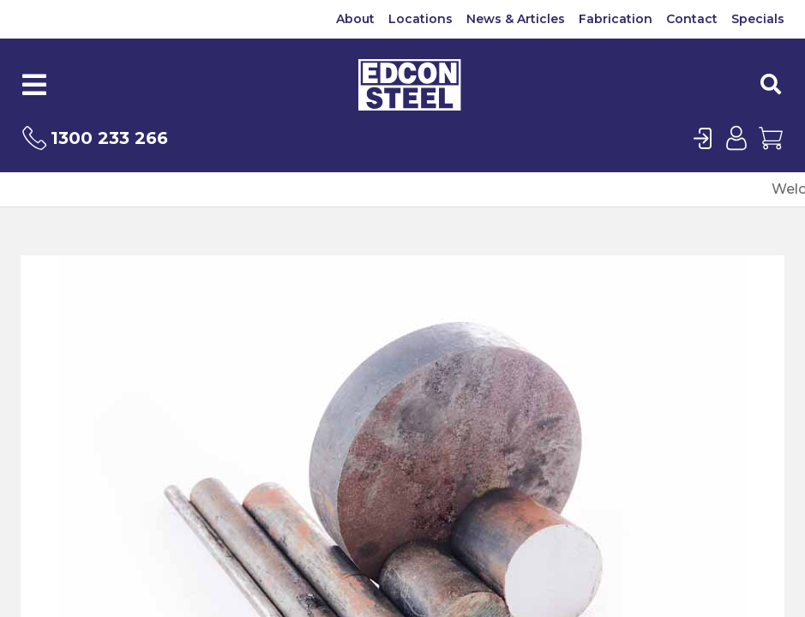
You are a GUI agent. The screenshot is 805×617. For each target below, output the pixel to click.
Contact (692, 19)
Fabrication (615, 19)
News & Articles (515, 19)
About (355, 19)
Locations (420, 19)
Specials (757, 19)
